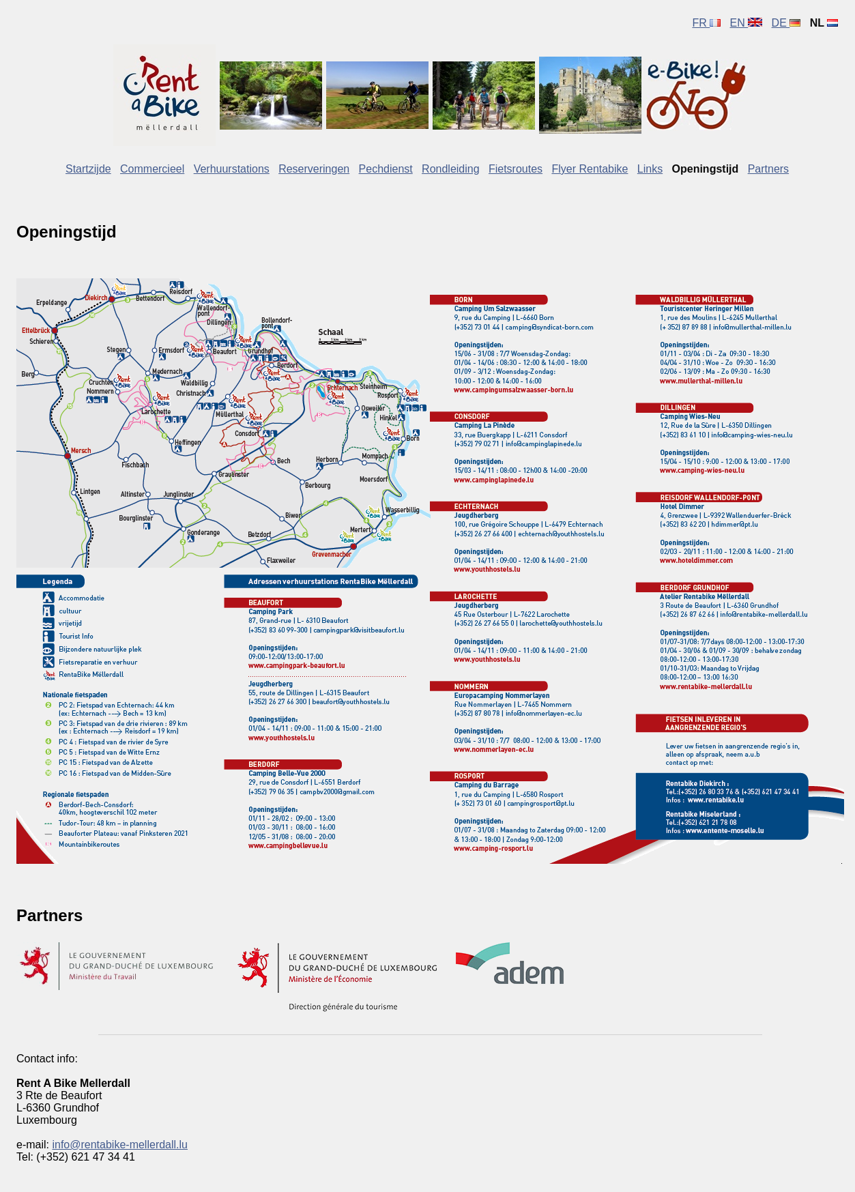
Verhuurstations (232, 169)
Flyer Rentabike (589, 169)
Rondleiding (451, 169)
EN (746, 23)
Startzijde (88, 169)
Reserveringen (313, 169)
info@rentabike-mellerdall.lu (120, 1144)
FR (706, 23)
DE (786, 23)
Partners (768, 169)
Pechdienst (386, 169)
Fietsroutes (515, 169)
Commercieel (152, 169)
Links (650, 169)
